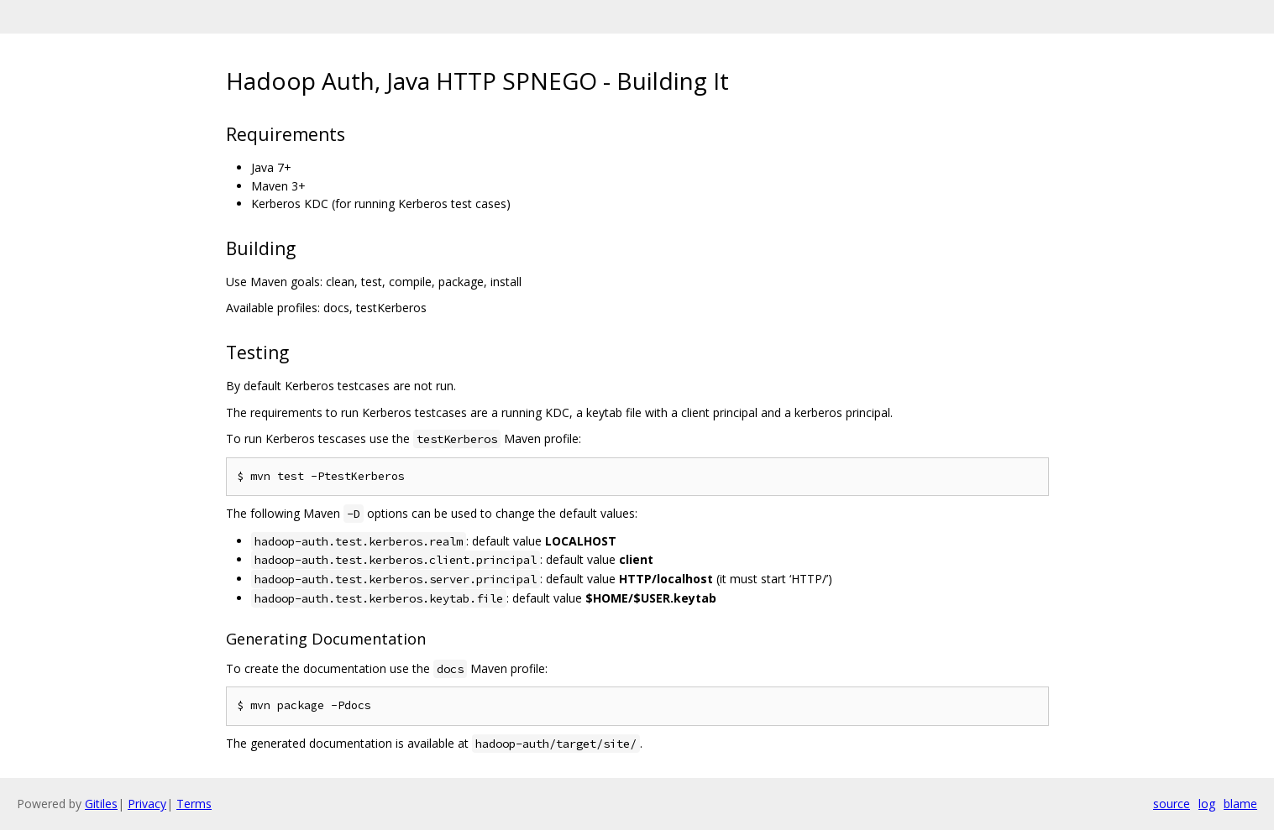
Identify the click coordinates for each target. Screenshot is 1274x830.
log (1206, 804)
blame (1240, 804)
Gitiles (101, 804)
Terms (194, 804)
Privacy (147, 804)
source (1171, 804)
